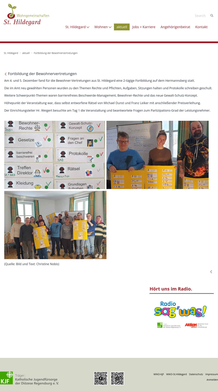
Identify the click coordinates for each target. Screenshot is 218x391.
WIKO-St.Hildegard (176, 374)
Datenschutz (196, 374)
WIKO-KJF (159, 374)
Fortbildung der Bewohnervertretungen (55, 53)
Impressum (211, 374)
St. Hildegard (11, 53)
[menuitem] (77, 27)
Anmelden (212, 379)
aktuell (26, 53)
